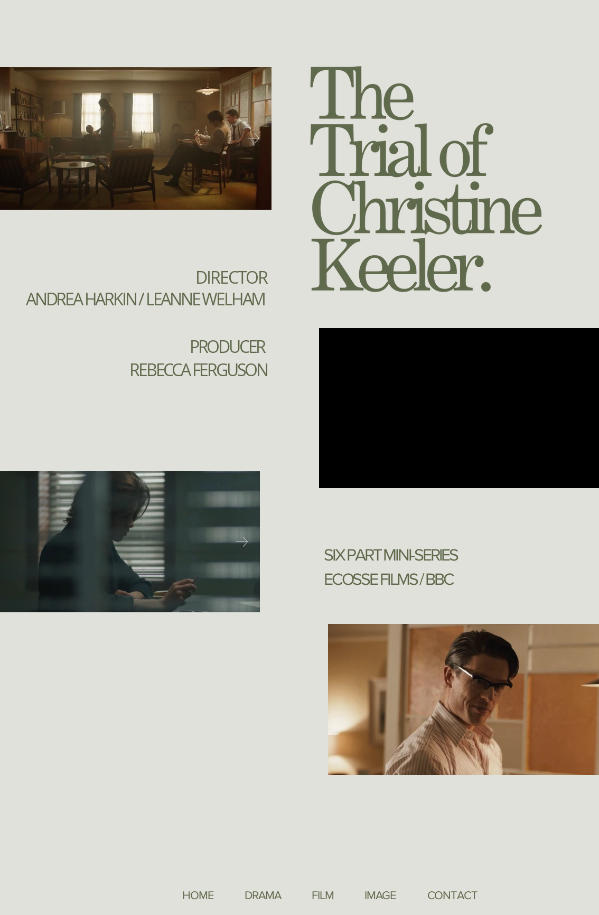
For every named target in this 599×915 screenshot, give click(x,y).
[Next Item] (253, 139)
